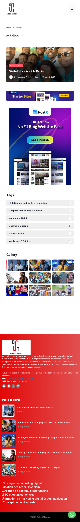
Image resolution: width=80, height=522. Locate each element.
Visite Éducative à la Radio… (27, 71)
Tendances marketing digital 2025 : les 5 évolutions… (44, 422)
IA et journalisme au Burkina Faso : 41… (36, 407)
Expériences (16, 65)
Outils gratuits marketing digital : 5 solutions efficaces (45, 452)
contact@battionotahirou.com (21, 378)
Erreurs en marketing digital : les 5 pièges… (39, 467)
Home (8, 27)
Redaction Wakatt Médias (27, 77)
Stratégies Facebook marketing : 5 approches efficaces (46, 437)
